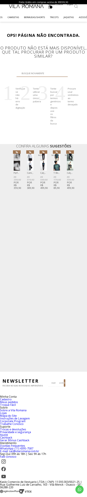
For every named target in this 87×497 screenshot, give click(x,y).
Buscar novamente (63, 73)
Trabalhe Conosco (12, 424)
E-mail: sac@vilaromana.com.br (19, 451)
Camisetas (13, 17)
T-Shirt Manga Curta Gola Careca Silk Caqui (57, 173)
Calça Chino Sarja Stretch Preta (43, 173)
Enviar (64, 382)
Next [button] (73, 260)
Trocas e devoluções (13, 429)
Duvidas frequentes (12, 446)
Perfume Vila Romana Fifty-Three (17, 173)
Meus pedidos (9, 402)
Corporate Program (12, 421)
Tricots (54, 17)
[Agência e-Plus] (9, 493)
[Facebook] (3, 471)
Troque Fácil (8, 405)
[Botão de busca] (76, 6)
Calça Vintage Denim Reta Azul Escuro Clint (70, 173)
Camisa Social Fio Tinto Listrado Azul (30, 173)
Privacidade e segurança (15, 432)
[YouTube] (3, 479)
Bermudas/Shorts (34, 17)
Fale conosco (8, 456)
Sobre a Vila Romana (13, 410)
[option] (17, 170)
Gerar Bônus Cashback (14, 440)
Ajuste (4, 435)
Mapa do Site (8, 416)
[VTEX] (25, 493)
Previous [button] (13, 260)
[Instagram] (3, 464)
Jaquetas (69, 17)
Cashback (6, 437)
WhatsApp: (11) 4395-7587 (16, 448)
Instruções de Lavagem (15, 418)
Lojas (70, 4)
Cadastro (6, 399)
